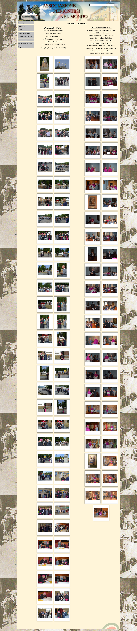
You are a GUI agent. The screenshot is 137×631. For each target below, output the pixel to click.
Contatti (20, 29)
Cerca (116, 4)
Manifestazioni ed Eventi (25, 43)
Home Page (21, 23)
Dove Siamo (21, 26)
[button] (44, 64)
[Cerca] (101, 5)
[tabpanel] (53, 37)
